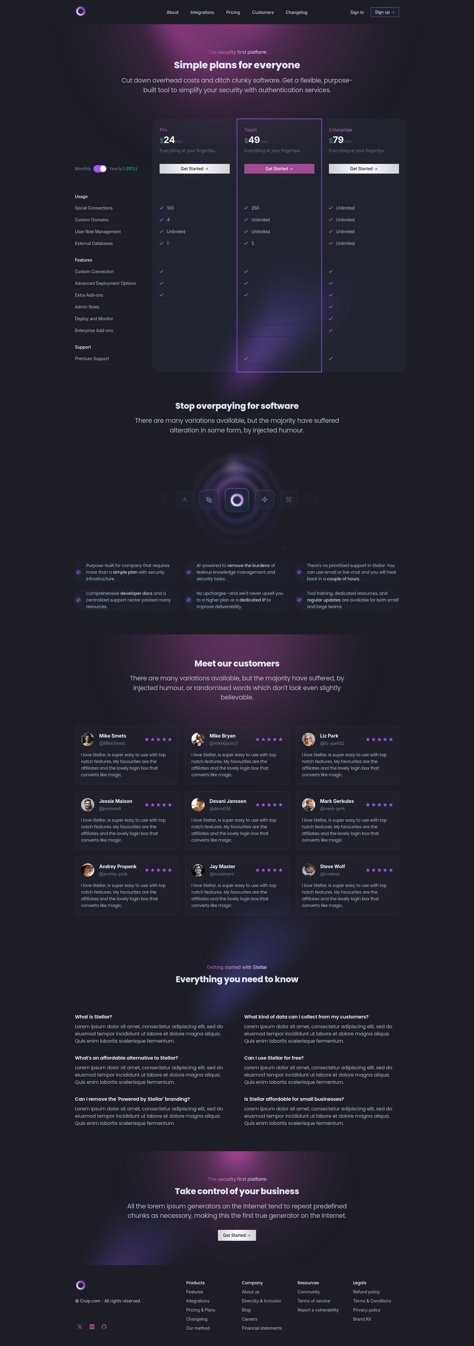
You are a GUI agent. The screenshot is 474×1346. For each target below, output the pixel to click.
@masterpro (221, 873)
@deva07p (220, 808)
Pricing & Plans (200, 1309)
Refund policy (366, 1291)
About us (250, 1291)
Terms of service (313, 1300)
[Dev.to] (92, 1326)
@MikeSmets (112, 743)
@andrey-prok (113, 873)
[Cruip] (80, 11)
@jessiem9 (110, 808)
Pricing (233, 12)
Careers (249, 1319)
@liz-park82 (332, 743)
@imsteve (330, 873)
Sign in (357, 12)
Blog (246, 1309)
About (172, 12)
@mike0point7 (223, 743)
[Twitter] (80, 1326)
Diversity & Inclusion (261, 1300)
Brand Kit (362, 1319)
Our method (197, 1328)
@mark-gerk (332, 808)
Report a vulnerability (318, 1309)
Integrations (202, 12)
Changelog (296, 12)
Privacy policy (366, 1309)
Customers (263, 12)
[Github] (104, 1326)
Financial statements (262, 1328)
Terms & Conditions (372, 1300)
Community (308, 1291)
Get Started (195, 168)
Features (194, 1291)
